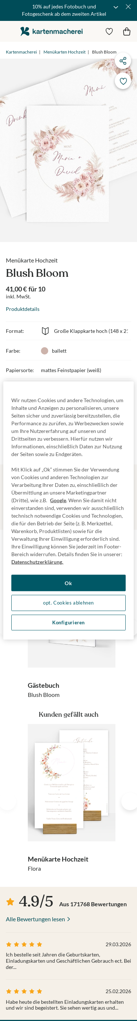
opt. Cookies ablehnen (68, 603)
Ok (68, 583)
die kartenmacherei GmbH (51, 31)
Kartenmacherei (21, 52)
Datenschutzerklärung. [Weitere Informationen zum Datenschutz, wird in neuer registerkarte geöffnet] (37, 561)
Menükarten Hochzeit (64, 52)
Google (58, 500)
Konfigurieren (68, 622)
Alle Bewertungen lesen (35, 918)
